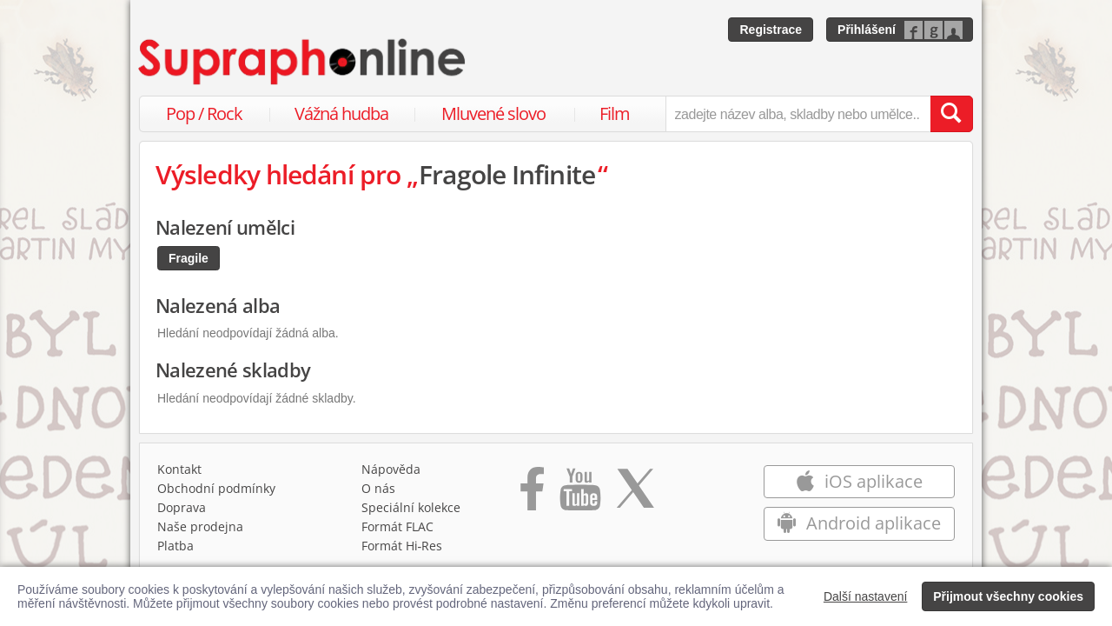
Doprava (181, 507)
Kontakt (179, 469)
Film (614, 113)
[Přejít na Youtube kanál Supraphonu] (579, 495)
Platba (175, 545)
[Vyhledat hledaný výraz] (951, 114)
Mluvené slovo (493, 113)
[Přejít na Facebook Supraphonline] (532, 495)
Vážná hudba (341, 113)
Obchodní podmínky (216, 488)
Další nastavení (866, 596)
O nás (378, 488)
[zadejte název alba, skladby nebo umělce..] (797, 114)
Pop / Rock (204, 113)
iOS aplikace (859, 481)
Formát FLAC (397, 526)
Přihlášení (866, 30)
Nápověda (390, 469)
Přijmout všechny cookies (1008, 596)
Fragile (188, 258)
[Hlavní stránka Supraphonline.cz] (303, 61)
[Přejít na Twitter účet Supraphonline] (635, 495)
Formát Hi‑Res (402, 545)
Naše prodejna (200, 526)
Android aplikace (859, 523)
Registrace (770, 30)
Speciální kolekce (410, 507)
